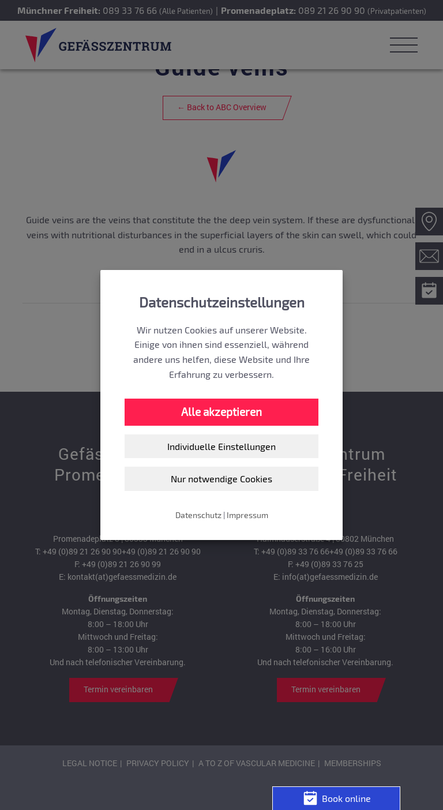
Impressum (247, 515)
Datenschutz (198, 515)
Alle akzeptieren (221, 411)
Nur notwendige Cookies (221, 478)
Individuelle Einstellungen (221, 446)
